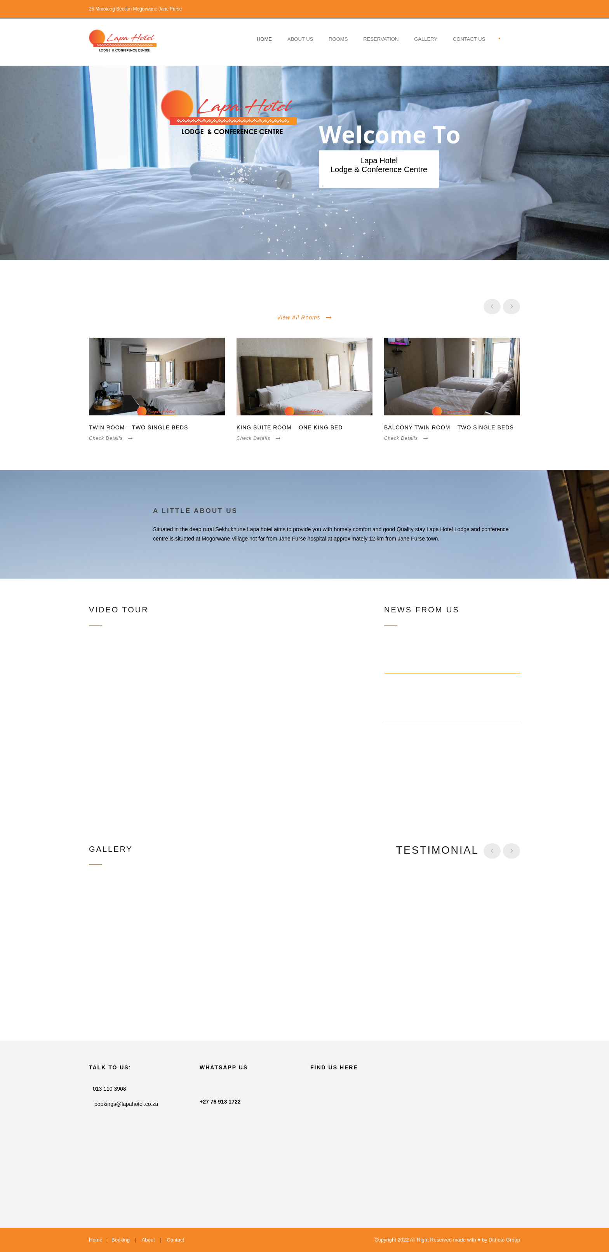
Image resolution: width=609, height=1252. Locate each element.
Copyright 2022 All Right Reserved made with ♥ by (431, 1240)
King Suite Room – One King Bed (290, 427)
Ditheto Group (504, 1240)
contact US (469, 39)
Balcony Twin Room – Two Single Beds (449, 427)
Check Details (111, 438)
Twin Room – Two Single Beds (138, 427)
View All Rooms (304, 317)
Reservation (380, 39)
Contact (175, 1240)
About (148, 1240)
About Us (300, 39)
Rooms (338, 39)
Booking (120, 1240)
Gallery (425, 39)
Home (264, 39)
